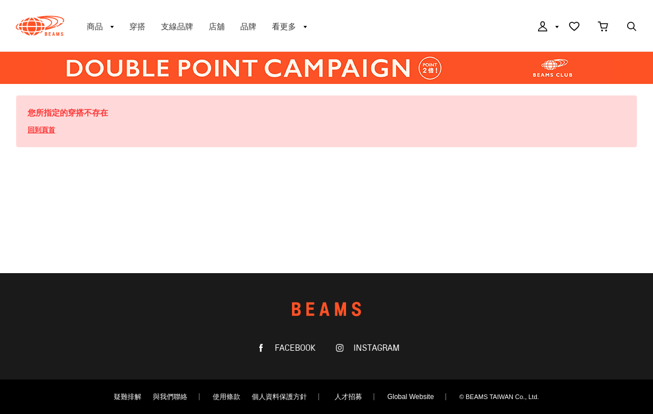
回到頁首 (41, 130)
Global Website (410, 397)
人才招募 (348, 397)
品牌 (248, 26)
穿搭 (137, 26)
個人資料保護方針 (279, 397)
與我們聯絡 (170, 397)
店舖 (217, 26)
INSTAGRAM (375, 348)
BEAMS (40, 26)
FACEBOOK (294, 348)
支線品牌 (177, 26)
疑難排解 (127, 397)
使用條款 (226, 397)
